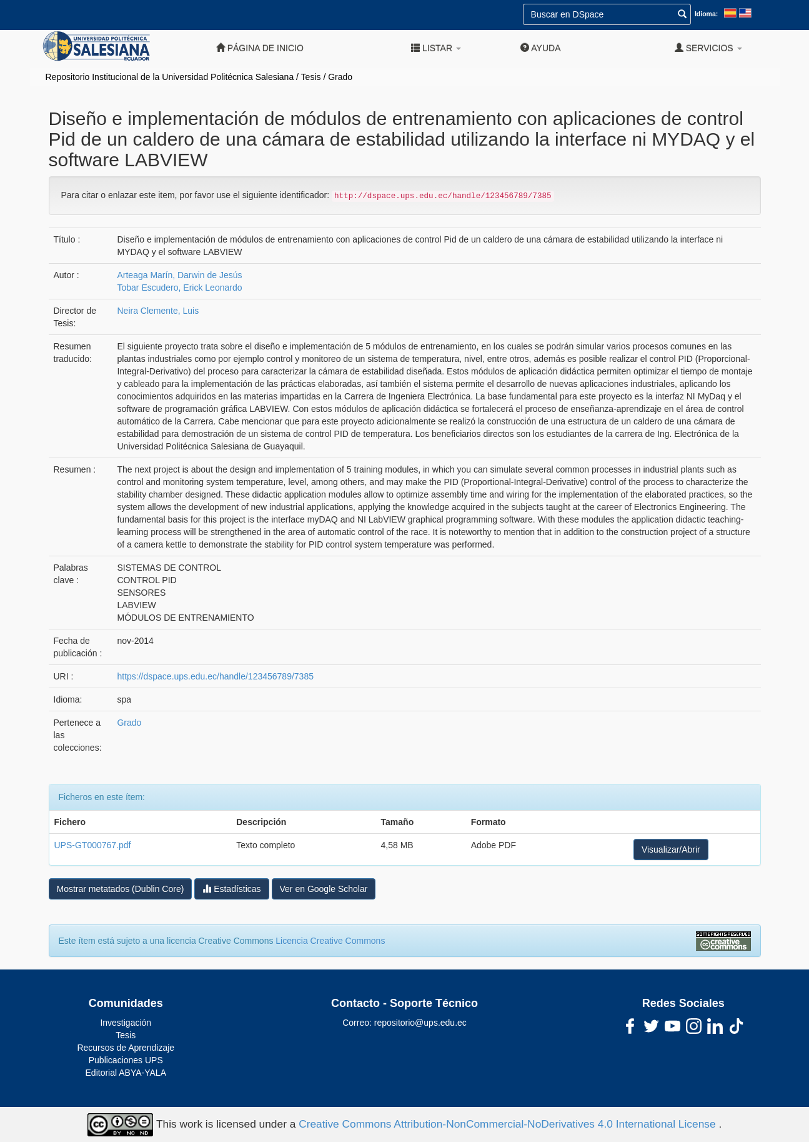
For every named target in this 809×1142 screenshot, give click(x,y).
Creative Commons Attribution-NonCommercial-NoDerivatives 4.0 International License (508, 1124)
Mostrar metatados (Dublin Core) (120, 889)
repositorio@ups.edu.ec (420, 1023)
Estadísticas (231, 888)
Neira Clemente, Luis (158, 311)
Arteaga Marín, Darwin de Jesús (179, 275)
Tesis (311, 77)
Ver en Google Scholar (324, 889)
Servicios (708, 48)
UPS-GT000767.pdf (92, 845)
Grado (340, 77)
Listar (436, 48)
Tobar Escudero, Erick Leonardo (179, 288)
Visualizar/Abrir (671, 849)
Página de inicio (260, 48)
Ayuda (540, 48)
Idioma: (706, 14)
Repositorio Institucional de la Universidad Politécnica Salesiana (170, 77)
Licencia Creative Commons (330, 941)
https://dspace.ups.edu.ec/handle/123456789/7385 (215, 676)
